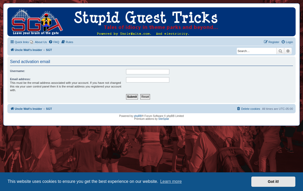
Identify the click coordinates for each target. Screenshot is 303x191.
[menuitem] (38, 42)
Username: (17, 71)
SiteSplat (163, 118)
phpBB (138, 116)
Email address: (20, 79)
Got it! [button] (273, 181)
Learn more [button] (171, 181)
